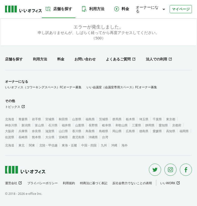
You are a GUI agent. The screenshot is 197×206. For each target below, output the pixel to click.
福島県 (90, 119)
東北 (21, 145)
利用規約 (69, 183)
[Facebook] (186, 170)
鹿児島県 (78, 137)
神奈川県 (11, 125)
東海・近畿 (69, 145)
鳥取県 (90, 131)
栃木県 (130, 119)
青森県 (23, 119)
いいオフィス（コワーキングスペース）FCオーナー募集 (43, 87)
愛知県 (163, 125)
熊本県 (36, 137)
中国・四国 (88, 145)
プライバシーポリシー (42, 183)
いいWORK (167, 183)
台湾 (105, 137)
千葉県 (157, 119)
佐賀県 (9, 137)
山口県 (63, 131)
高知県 (170, 131)
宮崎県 (63, 137)
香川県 (76, 131)
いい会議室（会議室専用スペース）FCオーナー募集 (122, 87)
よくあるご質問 (118, 59)
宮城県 (49, 119)
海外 (125, 145)
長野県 (93, 125)
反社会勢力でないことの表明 (132, 183)
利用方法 (92, 9)
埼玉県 (143, 119)
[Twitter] (155, 170)
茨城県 (103, 119)
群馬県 (117, 119)
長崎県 (23, 137)
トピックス (12, 107)
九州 (104, 145)
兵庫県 (23, 131)
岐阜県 (106, 125)
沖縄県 (93, 137)
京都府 (176, 125)
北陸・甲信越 (48, 145)
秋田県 (63, 119)
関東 (32, 145)
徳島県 (143, 131)
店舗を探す (58, 9)
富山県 (39, 125)
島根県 (103, 131)
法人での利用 (156, 59)
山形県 (76, 119)
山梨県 (79, 125)
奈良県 (36, 131)
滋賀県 (49, 131)
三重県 (136, 125)
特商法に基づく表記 (93, 183)
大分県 (49, 137)
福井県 (66, 125)
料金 (121, 9)
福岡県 (184, 131)
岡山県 (117, 131)
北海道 (9, 119)
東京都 (170, 119)
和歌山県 (121, 125)
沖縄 (114, 145)
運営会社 (11, 183)
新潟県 (26, 125)
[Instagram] (170, 170)
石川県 (52, 125)
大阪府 (9, 131)
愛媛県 (157, 131)
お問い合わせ (85, 59)
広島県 (130, 131)
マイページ (181, 9)
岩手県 (36, 119)
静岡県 (149, 125)
